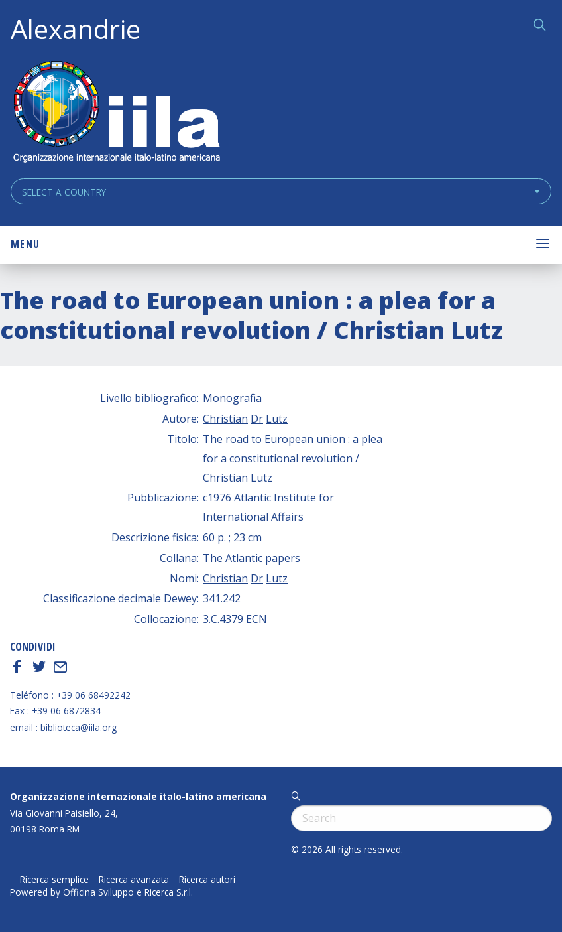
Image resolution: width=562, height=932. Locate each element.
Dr (257, 418)
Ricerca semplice (54, 879)
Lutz (277, 418)
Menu (25, 244)
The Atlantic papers (251, 558)
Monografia (232, 398)
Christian (225, 418)
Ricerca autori (207, 879)
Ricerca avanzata (134, 879)
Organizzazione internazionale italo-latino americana (138, 796)
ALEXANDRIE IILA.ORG (116, 113)
